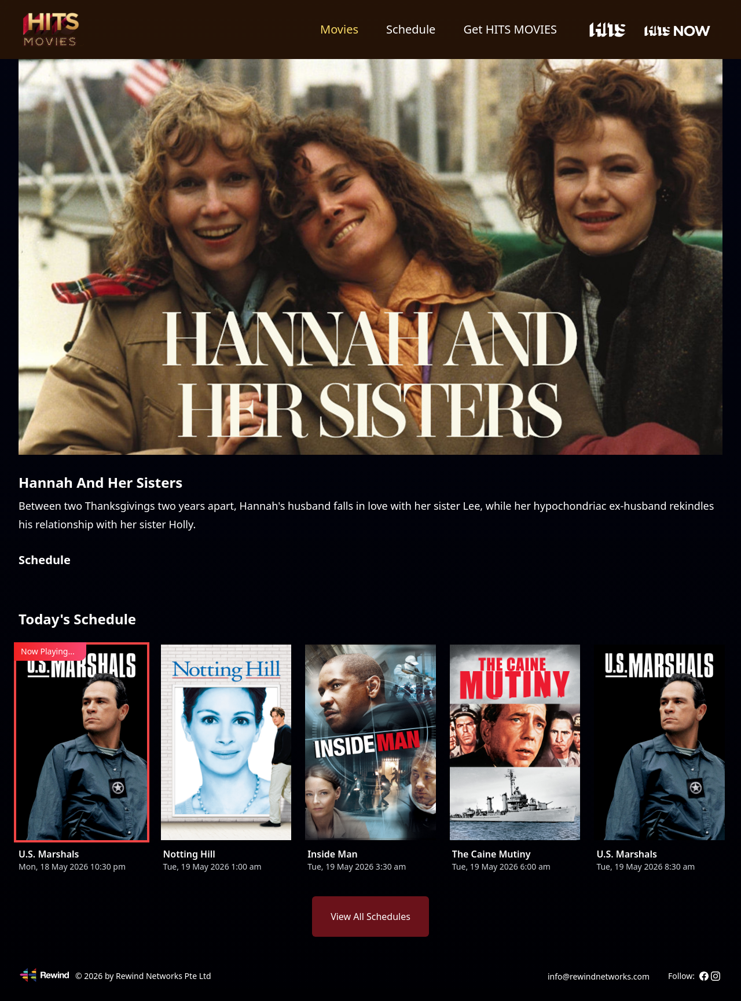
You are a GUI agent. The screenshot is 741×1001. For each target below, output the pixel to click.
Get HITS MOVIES (510, 29)
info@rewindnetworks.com (599, 976)
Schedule (410, 29)
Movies (339, 29)
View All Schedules (370, 916)
